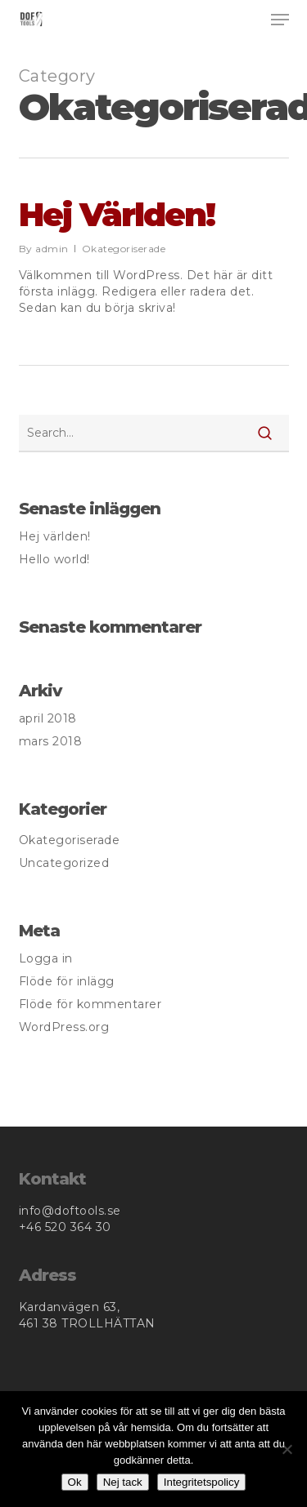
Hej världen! (116, 214)
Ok (75, 1482)
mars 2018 (51, 741)
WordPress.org (64, 1027)
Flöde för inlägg (67, 981)
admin (52, 248)
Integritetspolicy (202, 1482)
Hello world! (54, 559)
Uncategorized (64, 863)
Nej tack (122, 1482)
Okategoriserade (124, 248)
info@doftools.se (70, 1210)
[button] (280, 19)
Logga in (46, 958)
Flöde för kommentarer (90, 1004)
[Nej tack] (286, 1449)
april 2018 (48, 718)
